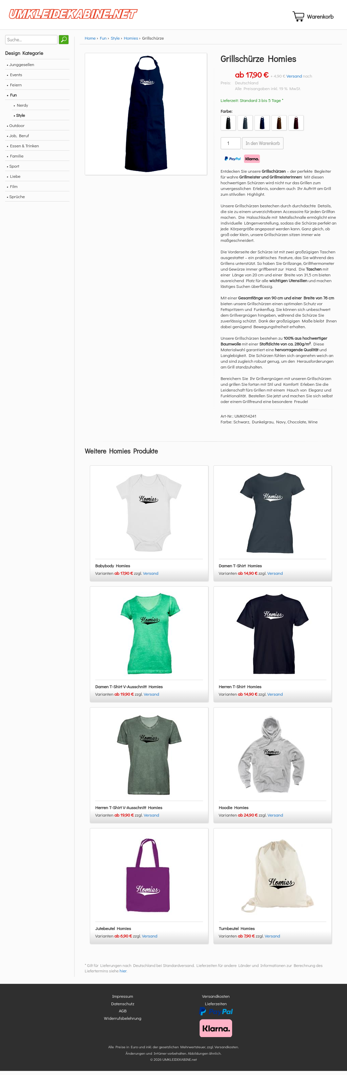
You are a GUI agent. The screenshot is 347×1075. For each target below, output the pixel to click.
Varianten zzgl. (119, 577)
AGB (123, 1015)
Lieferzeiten (216, 1007)
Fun (103, 42)
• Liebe (13, 180)
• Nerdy (21, 109)
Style (115, 42)
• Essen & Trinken (23, 149)
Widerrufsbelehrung (122, 1022)
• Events (14, 78)
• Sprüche (16, 200)
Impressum (122, 1000)
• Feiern (14, 88)
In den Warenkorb (263, 147)
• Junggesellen (20, 68)
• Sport (13, 170)
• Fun (12, 99)
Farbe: (226, 115)
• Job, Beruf (18, 139)
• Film (12, 190)
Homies (131, 42)
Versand (294, 80)
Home (90, 42)
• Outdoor (15, 129)
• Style (19, 119)
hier (123, 975)
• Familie (15, 160)
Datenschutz (122, 1007)
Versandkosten (216, 1000)
